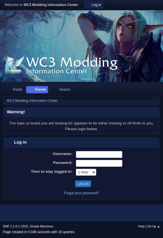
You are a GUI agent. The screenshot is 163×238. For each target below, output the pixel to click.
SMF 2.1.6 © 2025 (15, 226)
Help (141, 226)
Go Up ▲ (153, 226)
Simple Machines (41, 226)
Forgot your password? (81, 193)
